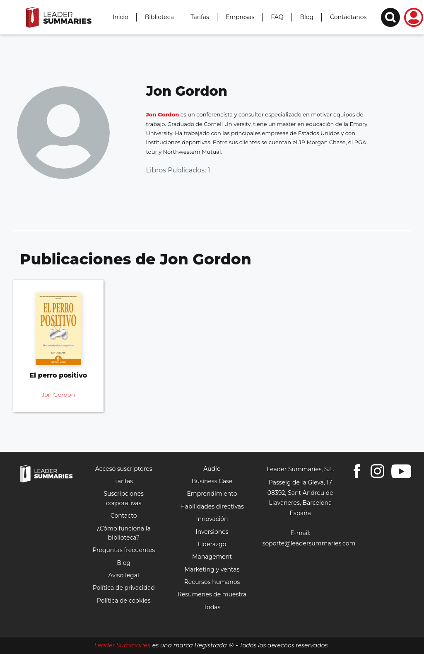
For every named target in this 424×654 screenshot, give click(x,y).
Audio (211, 468)
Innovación (212, 519)
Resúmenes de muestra (212, 594)
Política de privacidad (124, 587)
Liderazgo (212, 544)
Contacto (124, 515)
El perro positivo (58, 375)
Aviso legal (123, 575)
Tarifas (199, 17)
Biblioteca (159, 17)
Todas (212, 607)
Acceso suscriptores (123, 468)
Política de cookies (124, 600)
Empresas (240, 17)
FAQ (277, 17)
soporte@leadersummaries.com (309, 543)
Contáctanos (348, 17)
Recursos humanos (212, 582)
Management (212, 556)
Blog (306, 17)
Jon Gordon (162, 114)
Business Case (211, 481)
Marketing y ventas (212, 569)
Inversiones (211, 531)
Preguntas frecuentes (123, 550)
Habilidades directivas (212, 506)
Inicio (120, 17)
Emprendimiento (212, 493)
